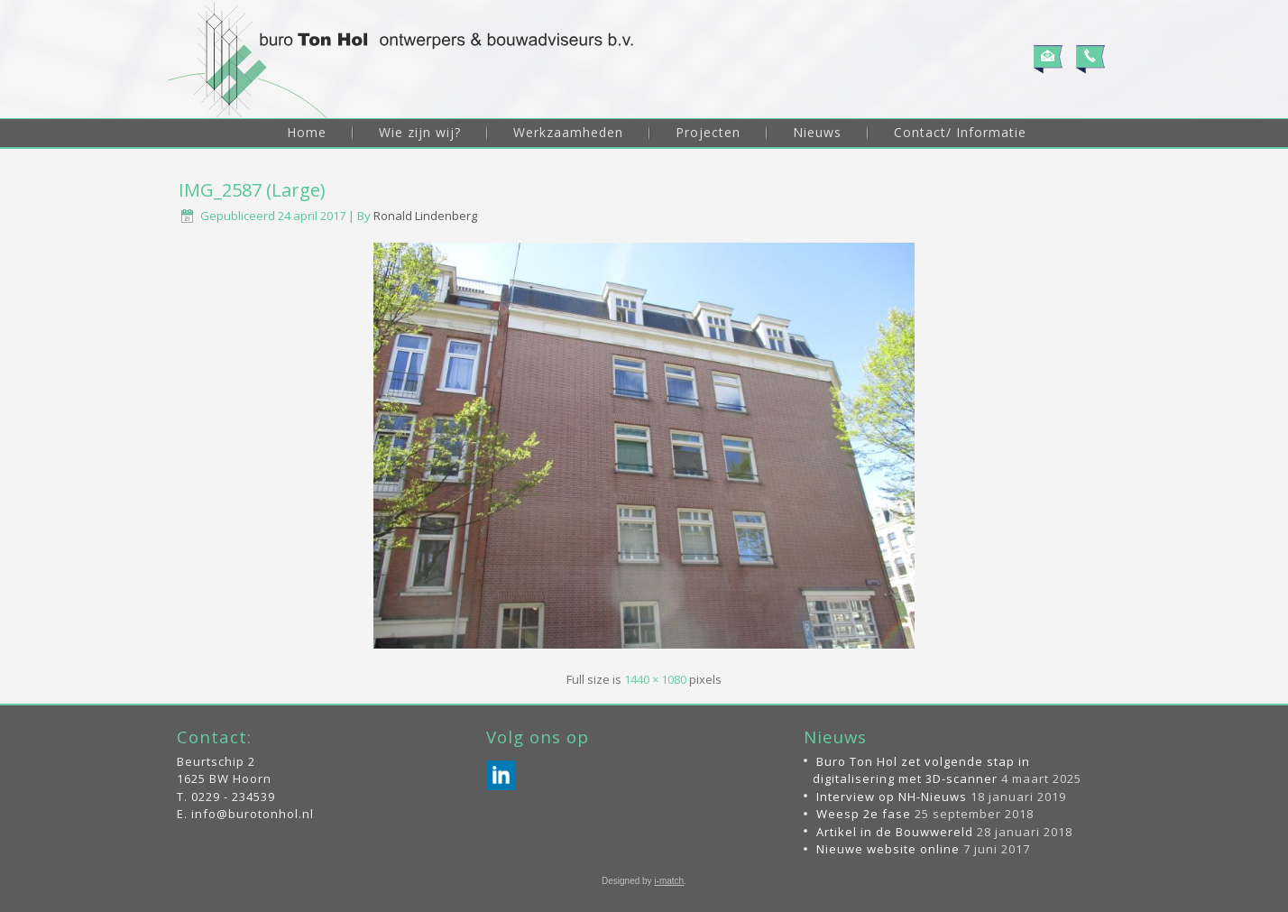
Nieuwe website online (888, 849)
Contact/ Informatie (960, 132)
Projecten (708, 132)
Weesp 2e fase (863, 814)
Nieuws (817, 132)
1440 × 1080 (655, 679)
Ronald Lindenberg (425, 215)
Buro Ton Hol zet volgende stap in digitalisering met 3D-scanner (921, 770)
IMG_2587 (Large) (252, 190)
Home (307, 132)
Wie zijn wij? (420, 132)
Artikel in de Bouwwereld (894, 832)
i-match (669, 881)
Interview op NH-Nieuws (891, 796)
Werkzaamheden (568, 132)
